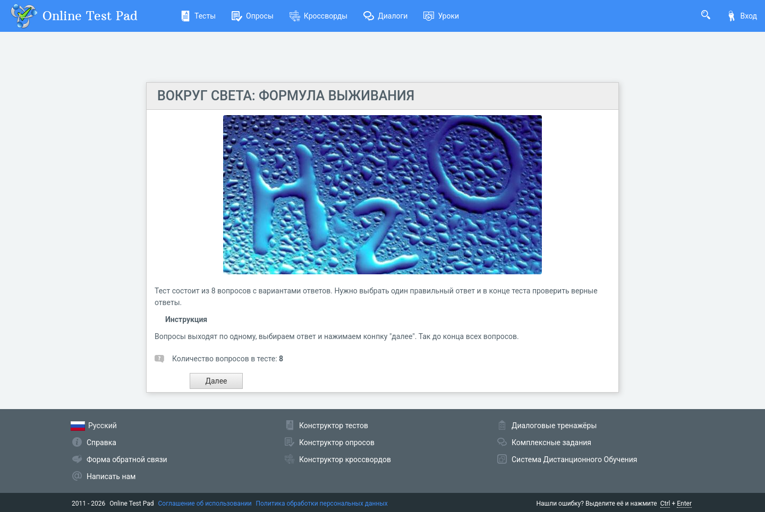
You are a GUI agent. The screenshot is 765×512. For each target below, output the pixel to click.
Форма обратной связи (127, 459)
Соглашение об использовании (205, 503)
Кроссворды (318, 16)
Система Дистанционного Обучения (574, 459)
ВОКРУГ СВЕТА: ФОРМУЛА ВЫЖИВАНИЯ (285, 95)
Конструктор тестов (333, 425)
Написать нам (111, 476)
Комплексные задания (551, 442)
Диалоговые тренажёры (554, 425)
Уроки (441, 16)
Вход (741, 16)
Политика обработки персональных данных (322, 503)
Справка (101, 442)
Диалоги (385, 16)
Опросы (253, 16)
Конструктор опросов (337, 442)
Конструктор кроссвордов (345, 459)
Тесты (198, 16)
